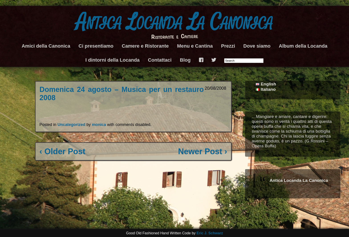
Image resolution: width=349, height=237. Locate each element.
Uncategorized (71, 124)
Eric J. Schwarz (210, 233)
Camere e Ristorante (145, 46)
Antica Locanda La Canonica (174, 22)
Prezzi (228, 46)
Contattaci (160, 60)
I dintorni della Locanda (112, 60)
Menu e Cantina (195, 46)
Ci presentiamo (96, 46)
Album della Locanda (303, 46)
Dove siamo (256, 46)
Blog (185, 60)
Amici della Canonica (46, 46)
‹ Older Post (62, 151)
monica (99, 124)
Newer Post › (202, 151)
